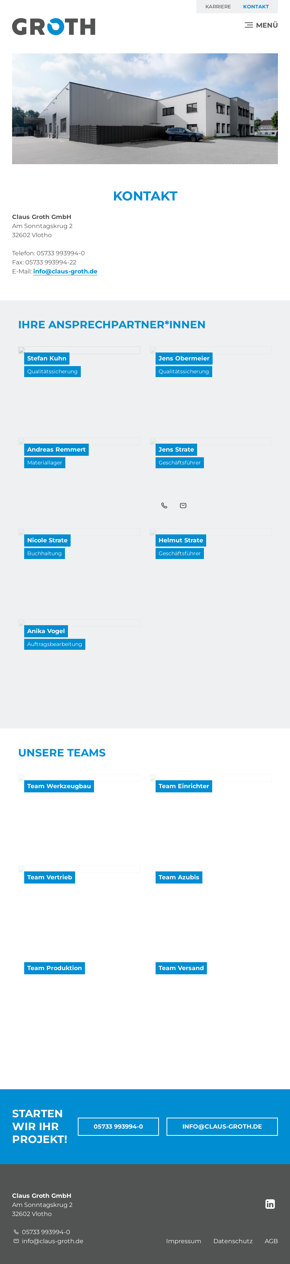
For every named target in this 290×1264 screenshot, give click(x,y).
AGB (271, 1241)
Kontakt (256, 6)
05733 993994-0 (118, 1126)
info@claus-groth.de (65, 271)
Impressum (183, 1241)
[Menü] (261, 25)
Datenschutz (233, 1241)
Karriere (218, 6)
